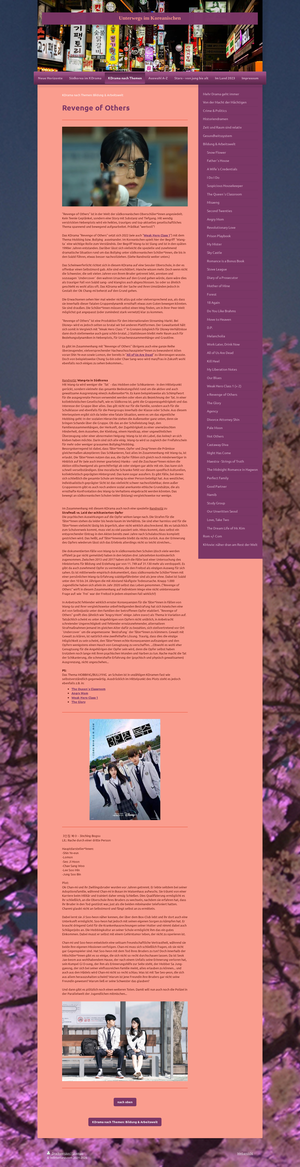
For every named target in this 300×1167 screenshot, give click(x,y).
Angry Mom (79, 693)
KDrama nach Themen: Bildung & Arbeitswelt (125, 1122)
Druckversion (59, 1153)
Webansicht (245, 1153)
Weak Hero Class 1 (157, 235)
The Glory (78, 702)
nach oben (125, 1102)
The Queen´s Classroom (88, 689)
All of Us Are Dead (140, 355)
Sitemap (77, 1153)
